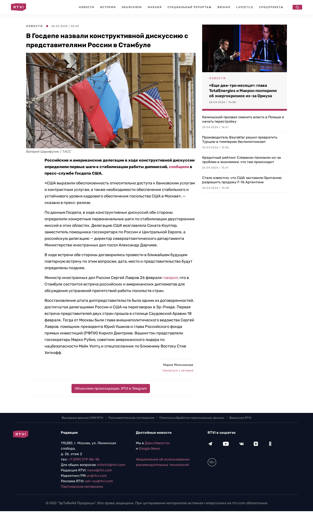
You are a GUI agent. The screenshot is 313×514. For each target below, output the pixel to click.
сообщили (179, 166)
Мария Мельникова (178, 365)
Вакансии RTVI (240, 418)
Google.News (149, 448)
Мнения (155, 7)
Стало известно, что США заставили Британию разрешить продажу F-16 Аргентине (242, 180)
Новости (86, 7)
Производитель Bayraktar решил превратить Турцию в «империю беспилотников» (239, 139)
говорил (170, 277)
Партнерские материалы (82, 486)
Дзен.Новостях (157, 443)
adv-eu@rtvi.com (99, 481)
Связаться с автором (178, 370)
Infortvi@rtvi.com (111, 465)
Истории (108, 7)
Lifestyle (244, 7)
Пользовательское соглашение (131, 418)
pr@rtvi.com (97, 476)
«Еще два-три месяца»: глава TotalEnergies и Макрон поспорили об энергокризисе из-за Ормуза (243, 90)
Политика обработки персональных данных (191, 418)
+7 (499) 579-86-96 (84, 459)
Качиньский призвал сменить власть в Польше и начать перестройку (243, 119)
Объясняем (132, 7)
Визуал (224, 7)
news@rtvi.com (99, 470)
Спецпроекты (271, 7)
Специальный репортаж (190, 7)
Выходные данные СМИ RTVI (82, 418)
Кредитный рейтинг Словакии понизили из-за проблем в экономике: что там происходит (241, 159)
